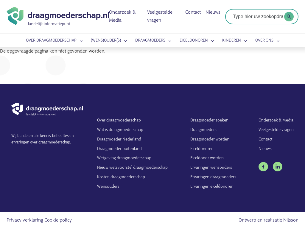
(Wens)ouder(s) (106, 41)
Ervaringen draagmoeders (213, 177)
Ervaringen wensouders (211, 167)
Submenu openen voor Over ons (277, 41)
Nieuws (213, 12)
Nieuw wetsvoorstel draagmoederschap (132, 167)
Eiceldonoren (194, 41)
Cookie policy (58, 220)
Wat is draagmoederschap (120, 130)
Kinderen (231, 41)
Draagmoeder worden (209, 139)
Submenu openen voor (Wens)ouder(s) (124, 41)
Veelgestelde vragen (276, 130)
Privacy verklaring (25, 220)
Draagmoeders (150, 41)
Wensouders (108, 186)
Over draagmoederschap (51, 41)
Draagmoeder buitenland (119, 149)
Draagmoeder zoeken (209, 120)
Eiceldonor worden (207, 158)
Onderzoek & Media (276, 120)
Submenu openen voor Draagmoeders (168, 41)
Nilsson (290, 220)
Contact (193, 12)
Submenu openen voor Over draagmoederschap (80, 41)
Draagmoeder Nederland (119, 139)
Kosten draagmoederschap (121, 177)
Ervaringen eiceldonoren (212, 186)
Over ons (264, 41)
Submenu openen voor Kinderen (244, 41)
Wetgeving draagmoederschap (124, 158)
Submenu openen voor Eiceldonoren (211, 41)
